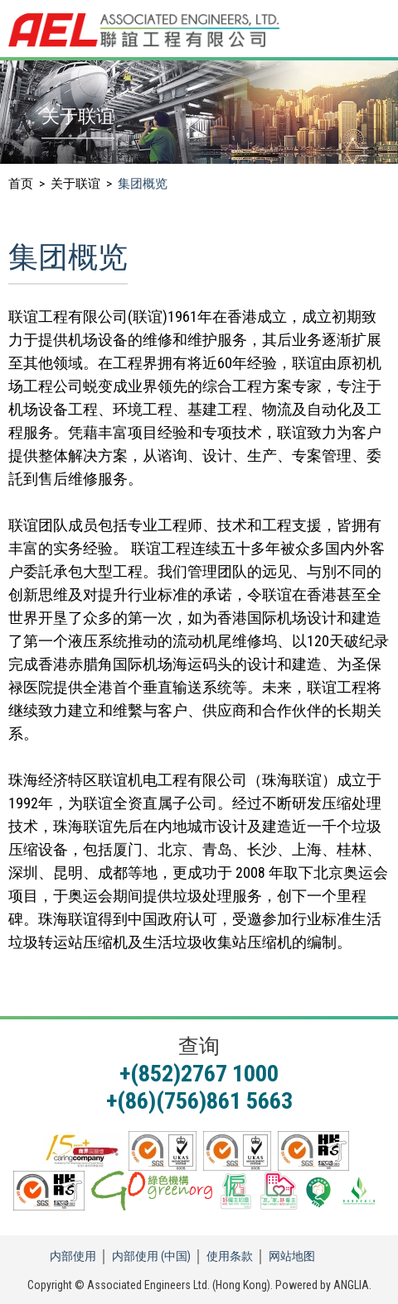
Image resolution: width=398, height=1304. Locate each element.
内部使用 (73, 1256)
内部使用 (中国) (151, 1256)
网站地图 (292, 1256)
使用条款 (229, 1256)
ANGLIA (351, 1285)
